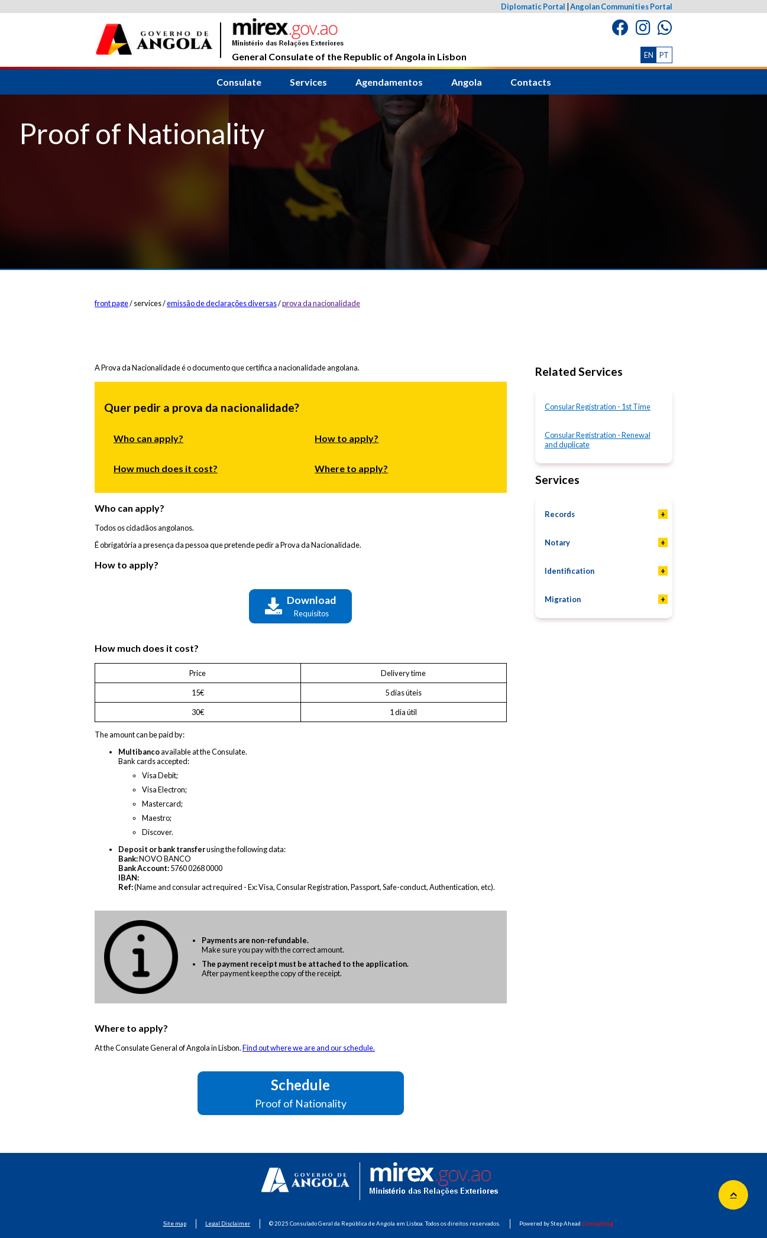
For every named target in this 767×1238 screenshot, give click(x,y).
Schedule (301, 1093)
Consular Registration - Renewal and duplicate (598, 439)
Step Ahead (582, 1223)
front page (111, 303)
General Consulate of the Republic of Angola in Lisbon (349, 40)
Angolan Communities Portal (621, 6)
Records (560, 514)
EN (648, 55)
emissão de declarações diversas (222, 303)
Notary (557, 542)
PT (664, 55)
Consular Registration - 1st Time (598, 406)
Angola (466, 81)
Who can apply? (148, 438)
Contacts (530, 81)
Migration (563, 599)
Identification (569, 571)
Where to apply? (351, 468)
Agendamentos (389, 81)
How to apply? (346, 438)
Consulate (238, 81)
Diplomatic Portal (533, 6)
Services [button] (308, 81)
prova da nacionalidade (321, 303)
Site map (174, 1223)
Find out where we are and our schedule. (308, 1047)
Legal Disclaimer (227, 1223)
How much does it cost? (166, 468)
